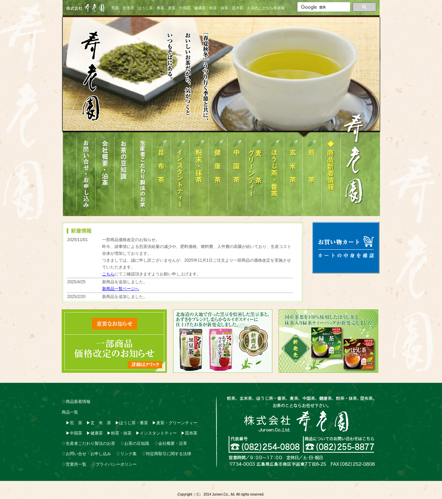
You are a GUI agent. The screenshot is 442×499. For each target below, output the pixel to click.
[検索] (323, 7)
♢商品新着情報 (76, 401)
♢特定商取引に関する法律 (166, 453)
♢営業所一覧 (74, 464)
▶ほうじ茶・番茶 (131, 422)
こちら (108, 274)
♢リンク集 (126, 453)
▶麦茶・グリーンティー (174, 422)
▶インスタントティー (156, 433)
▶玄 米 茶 (98, 422)
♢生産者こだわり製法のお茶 (88, 443)
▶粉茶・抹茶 (119, 433)
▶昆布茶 (189, 433)
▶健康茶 (94, 433)
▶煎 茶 (74, 422)
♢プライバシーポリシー (114, 464)
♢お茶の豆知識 (134, 443)
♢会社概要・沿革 (170, 443)
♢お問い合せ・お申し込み (86, 453)
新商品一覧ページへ (120, 288)
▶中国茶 (74, 433)
